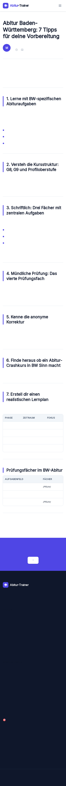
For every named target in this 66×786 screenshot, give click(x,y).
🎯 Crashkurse (4, 720)
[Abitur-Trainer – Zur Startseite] (16, 5)
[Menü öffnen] (60, 5)
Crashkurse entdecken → (33, 560)
